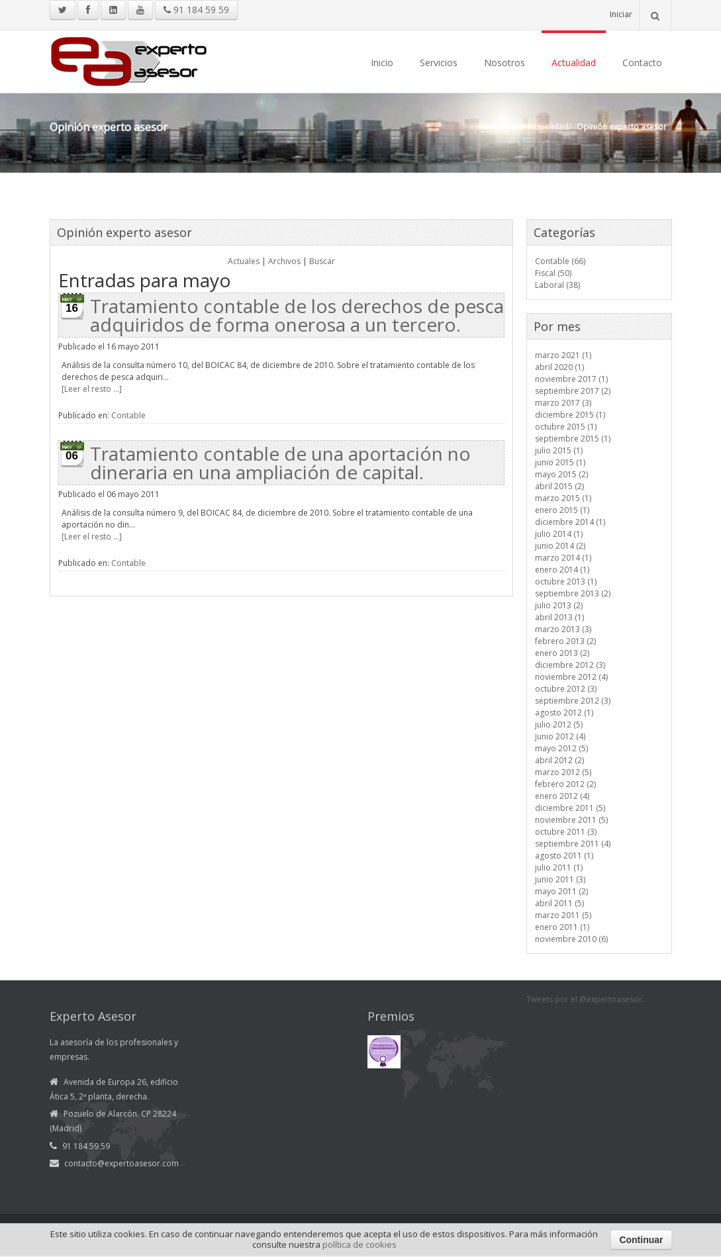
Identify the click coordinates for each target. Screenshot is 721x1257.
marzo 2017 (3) (563, 402)
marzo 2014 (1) (563, 557)
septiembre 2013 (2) (572, 593)
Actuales (244, 261)
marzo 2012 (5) (563, 772)
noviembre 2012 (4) (571, 676)
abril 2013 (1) (559, 617)
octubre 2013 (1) (566, 581)
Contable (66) (560, 261)
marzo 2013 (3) (563, 629)
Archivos (284, 261)
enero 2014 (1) (562, 569)
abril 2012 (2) (559, 760)
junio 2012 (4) (560, 736)
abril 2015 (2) (559, 486)
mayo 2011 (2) (561, 891)
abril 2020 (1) (559, 367)
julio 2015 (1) (559, 450)
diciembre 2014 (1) (570, 522)
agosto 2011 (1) (564, 855)
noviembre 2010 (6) (571, 939)
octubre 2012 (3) (566, 688)
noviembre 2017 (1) (571, 379)
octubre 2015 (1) (566, 426)
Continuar (641, 1239)
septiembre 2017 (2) (572, 390)
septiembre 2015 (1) (572, 438)
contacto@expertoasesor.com (121, 1163)
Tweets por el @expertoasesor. (585, 999)
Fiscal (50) (553, 273)
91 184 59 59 (196, 9)
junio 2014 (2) (560, 545)
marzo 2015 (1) (563, 498)
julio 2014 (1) (559, 533)
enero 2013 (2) (562, 653)
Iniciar (621, 14)
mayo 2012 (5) (561, 748)
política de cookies (359, 1244)
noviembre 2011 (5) (571, 819)
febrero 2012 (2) (565, 784)
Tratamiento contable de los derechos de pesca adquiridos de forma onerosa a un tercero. (297, 315)
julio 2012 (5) (559, 724)
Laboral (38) (557, 285)
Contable (128, 415)
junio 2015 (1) (560, 462)
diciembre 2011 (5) (570, 808)
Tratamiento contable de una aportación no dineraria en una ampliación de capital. (280, 463)
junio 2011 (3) (560, 879)
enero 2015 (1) (562, 510)
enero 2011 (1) (562, 927)
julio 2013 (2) (559, 605)
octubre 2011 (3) (566, 831)
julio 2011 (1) (559, 867)
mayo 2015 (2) (561, 474)
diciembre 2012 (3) (570, 665)
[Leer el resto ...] (92, 389)
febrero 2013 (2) (565, 641)
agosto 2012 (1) (564, 712)
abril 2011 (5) (559, 903)
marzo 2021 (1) (563, 355)
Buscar (322, 261)
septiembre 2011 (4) (572, 843)
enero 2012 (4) (562, 796)
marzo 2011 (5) (563, 915)
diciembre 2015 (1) (570, 414)
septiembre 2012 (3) (572, 700)
